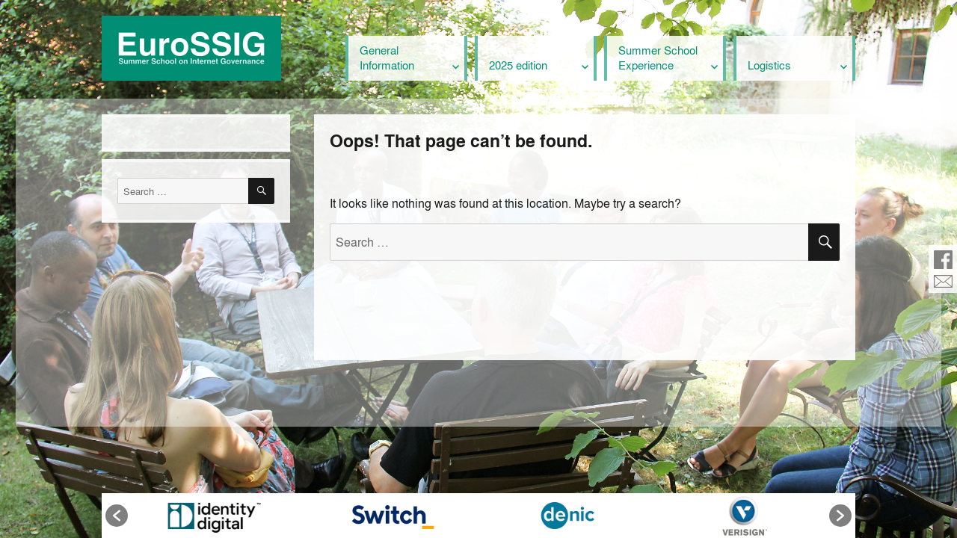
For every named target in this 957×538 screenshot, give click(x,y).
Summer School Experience (658, 57)
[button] (116, 515)
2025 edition (518, 65)
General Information (387, 57)
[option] (213, 515)
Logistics (769, 65)
